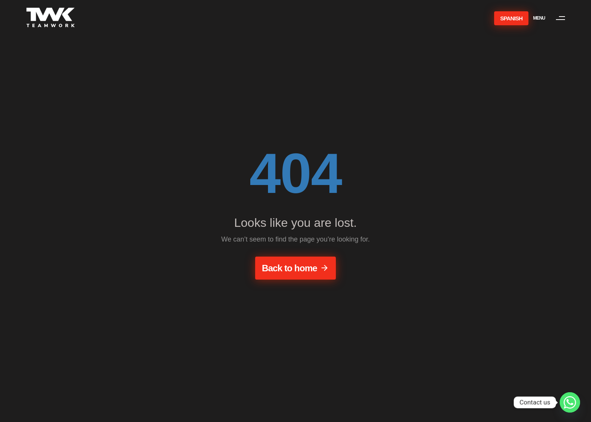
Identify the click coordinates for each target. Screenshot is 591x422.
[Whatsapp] (570, 402)
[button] (552, 18)
